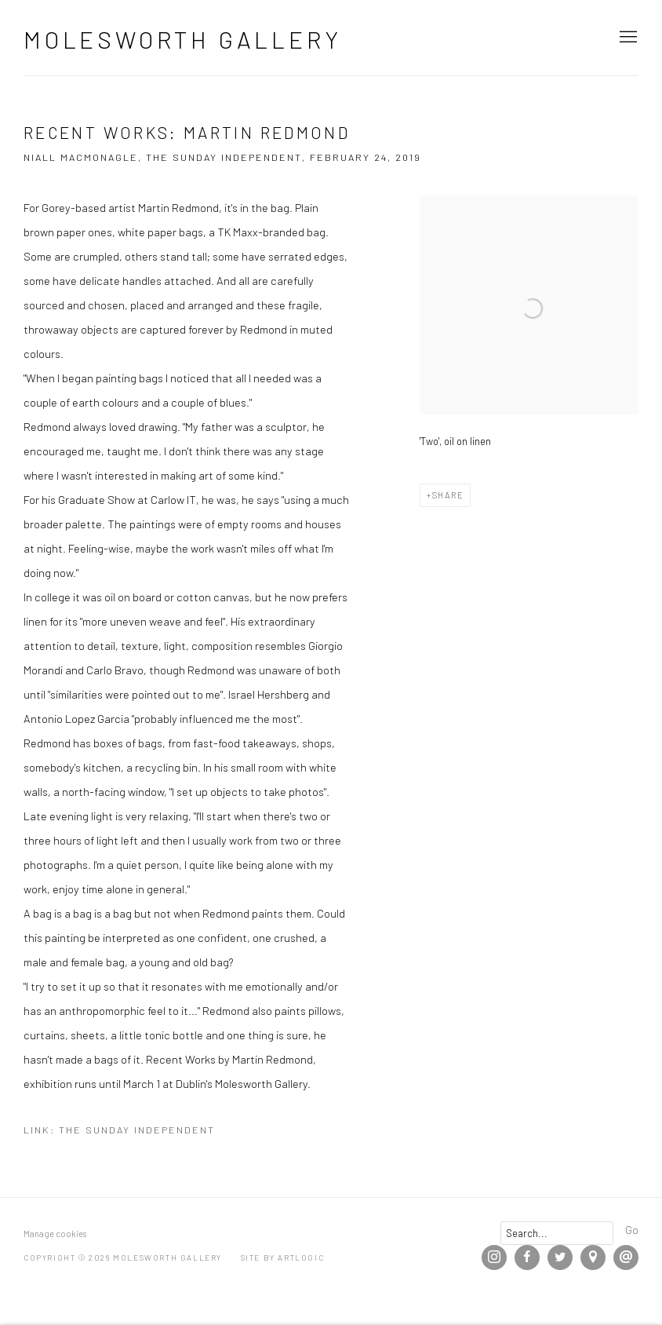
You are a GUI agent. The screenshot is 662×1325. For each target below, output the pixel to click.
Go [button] (631, 1229)
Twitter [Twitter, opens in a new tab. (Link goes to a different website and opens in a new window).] (560, 1257)
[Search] (556, 1233)
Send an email (625, 1257)
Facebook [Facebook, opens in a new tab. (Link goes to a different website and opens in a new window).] (527, 1257)
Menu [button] (626, 37)
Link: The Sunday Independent (119, 1129)
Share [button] (448, 495)
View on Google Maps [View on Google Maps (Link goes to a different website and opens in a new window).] (593, 1257)
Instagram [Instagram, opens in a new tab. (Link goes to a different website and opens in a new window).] (494, 1257)
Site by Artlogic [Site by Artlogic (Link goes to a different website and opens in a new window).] (283, 1257)
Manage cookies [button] (55, 1233)
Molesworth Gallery (182, 39)
